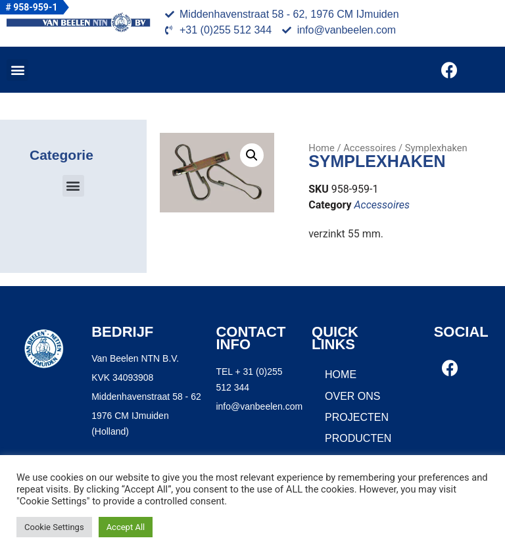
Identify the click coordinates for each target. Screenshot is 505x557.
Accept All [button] (126, 527)
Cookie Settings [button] (54, 527)
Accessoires (369, 148)
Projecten (357, 417)
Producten (358, 438)
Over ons (352, 396)
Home (321, 148)
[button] (17, 70)
